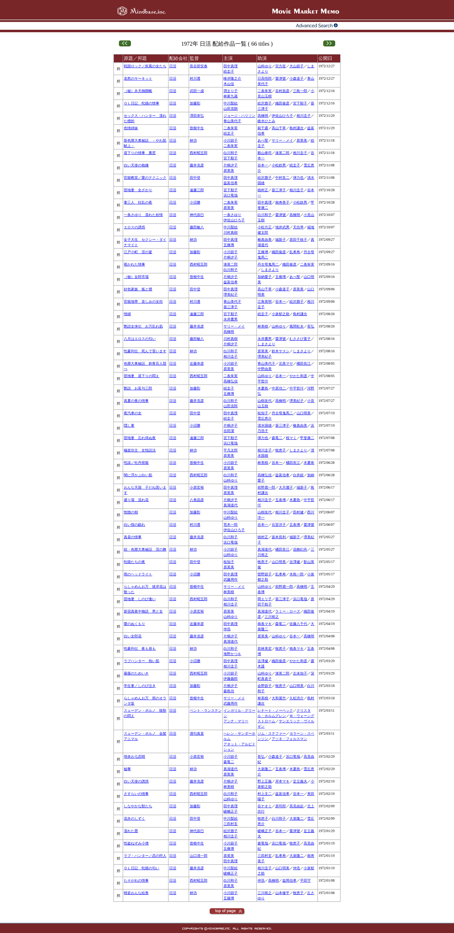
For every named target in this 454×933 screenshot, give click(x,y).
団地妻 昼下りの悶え (141, 376)
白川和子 (230, 153)
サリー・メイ (282, 140)
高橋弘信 (230, 381)
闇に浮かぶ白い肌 (138, 475)
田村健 (298, 512)
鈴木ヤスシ (280, 351)
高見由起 (296, 806)
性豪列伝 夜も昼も (140, 648)
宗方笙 (280, 66)
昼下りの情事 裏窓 (140, 153)
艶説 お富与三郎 (138, 388)
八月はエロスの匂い (140, 339)
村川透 (195, 78)
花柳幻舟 (300, 549)
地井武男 (282, 227)
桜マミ (291, 438)
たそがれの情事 (136, 880)
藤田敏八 (197, 227)
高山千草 (279, 128)
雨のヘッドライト (138, 574)
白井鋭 (298, 475)
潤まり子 (230, 91)
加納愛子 (265, 277)
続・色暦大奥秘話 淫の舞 (145, 549)
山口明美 (304, 413)
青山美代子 (232, 121)
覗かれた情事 (134, 264)
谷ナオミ (265, 806)
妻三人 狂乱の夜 (138, 202)
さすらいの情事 (136, 794)
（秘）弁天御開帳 (138, 91)
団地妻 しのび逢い (140, 599)
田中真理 (230, 66)
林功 (193, 140)
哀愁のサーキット (138, 78)
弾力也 (298, 178)
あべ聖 (263, 140)
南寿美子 (282, 202)
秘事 (127, 769)
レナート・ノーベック (275, 710)
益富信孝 (230, 183)
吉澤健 (294, 562)
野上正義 (265, 781)
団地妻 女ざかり (138, 190)
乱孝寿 (294, 252)
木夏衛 (263, 388)
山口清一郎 (198, 856)
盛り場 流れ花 (136, 500)
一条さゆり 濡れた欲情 (143, 215)
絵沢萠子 (265, 103)
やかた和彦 (298, 376)
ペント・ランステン (206, 710)
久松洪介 (296, 698)
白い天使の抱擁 (136, 165)
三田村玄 (230, 824)
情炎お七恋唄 (134, 756)
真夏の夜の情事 (136, 401)
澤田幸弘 (197, 116)
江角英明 (265, 301)
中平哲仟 (296, 388)
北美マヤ (286, 363)
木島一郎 (296, 574)
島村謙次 (296, 128)
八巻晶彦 (197, 500)
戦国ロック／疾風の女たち (145, 66)
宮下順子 (300, 103)
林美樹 (263, 326)
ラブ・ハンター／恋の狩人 (145, 856)
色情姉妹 (131, 128)
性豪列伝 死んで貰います (145, 351)
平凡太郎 (230, 450)
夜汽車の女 (133, 413)
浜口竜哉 (230, 195)
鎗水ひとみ (266, 121)
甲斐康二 (307, 438)
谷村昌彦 (282, 91)
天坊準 (298, 227)
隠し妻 (129, 425)
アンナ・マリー (235, 721)
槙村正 (263, 190)
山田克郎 (230, 406)
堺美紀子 (230, 294)
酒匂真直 (197, 733)
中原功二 (279, 388)
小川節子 (230, 140)
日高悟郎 (265, 78)
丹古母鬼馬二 (268, 264)
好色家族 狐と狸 (138, 289)
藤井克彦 (197, 165)
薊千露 (263, 128)
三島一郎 (300, 91)
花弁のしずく (134, 818)
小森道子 (296, 78)
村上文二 (265, 794)
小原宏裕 (197, 487)
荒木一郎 (230, 525)
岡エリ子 (265, 599)
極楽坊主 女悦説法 (140, 450)
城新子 (280, 239)
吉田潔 (228, 431)
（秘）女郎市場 (136, 277)
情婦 (127, 314)
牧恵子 (280, 450)
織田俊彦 (282, 103)
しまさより (270, 270)
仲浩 (227, 629)
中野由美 (265, 369)
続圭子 (228, 71)
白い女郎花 (133, 636)
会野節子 (265, 686)
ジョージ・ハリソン (239, 116)
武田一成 (197, 91)
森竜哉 (263, 843)
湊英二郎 (282, 153)
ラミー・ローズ (287, 611)
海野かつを (232, 654)
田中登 (195, 178)
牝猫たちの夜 (134, 562)
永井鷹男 (230, 319)
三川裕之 (272, 617)
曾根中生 (197, 128)
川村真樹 (230, 232)
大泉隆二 (265, 769)
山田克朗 (230, 108)
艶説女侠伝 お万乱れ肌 (143, 326)
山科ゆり (265, 66)
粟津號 (280, 78)
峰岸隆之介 (232, 78)
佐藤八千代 (298, 624)
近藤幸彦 (197, 363)
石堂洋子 (279, 525)
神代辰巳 (197, 215)
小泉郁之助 (280, 314)
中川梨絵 (230, 103)
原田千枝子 (298, 239)
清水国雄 (265, 425)
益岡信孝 (289, 880)
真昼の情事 (133, 537)
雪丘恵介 (265, 418)
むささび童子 (300, 339)
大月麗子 (286, 487)
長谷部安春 (198, 66)
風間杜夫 (296, 326)
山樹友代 (265, 401)
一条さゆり (232, 215)
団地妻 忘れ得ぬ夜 (140, 438)
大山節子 (296, 66)
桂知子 (263, 413)
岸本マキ (282, 781)
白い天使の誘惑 (136, 781)
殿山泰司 (265, 153)
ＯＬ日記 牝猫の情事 (141, 103)
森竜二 (277, 438)
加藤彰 (195, 103)
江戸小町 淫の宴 (138, 252)
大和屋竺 (279, 698)
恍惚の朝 (131, 512)
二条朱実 (265, 91)
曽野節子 (265, 574)
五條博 (228, 245)
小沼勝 (195, 202)
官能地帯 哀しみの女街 (143, 301)
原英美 (302, 140)
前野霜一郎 (266, 487)
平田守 (305, 880)
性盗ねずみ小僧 (136, 843)
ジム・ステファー (272, 733)
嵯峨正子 (230, 811)
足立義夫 (300, 781)
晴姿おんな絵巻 (136, 893)
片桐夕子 (230, 165)
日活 (172, 66)
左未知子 (300, 673)
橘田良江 (304, 363)
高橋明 (263, 116)
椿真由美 (265, 239)
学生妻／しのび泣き (140, 686)
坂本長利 (279, 537)
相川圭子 (304, 116)
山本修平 (282, 893)
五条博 (280, 500)
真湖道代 (230, 505)
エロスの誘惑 (134, 227)
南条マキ (265, 624)
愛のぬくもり (134, 624)
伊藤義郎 (230, 679)
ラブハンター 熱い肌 (141, 661)
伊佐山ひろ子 (282, 116)
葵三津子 (279, 190)
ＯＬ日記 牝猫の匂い (141, 868)
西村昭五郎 (198, 153)
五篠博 (228, 898)
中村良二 (282, 178)
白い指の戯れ (134, 525)
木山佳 (228, 84)
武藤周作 (230, 579)
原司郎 (280, 806)
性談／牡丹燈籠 (136, 463)
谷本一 (263, 165)
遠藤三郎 (197, 190)
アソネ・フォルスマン (289, 739)
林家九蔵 (230, 96)
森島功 (228, 691)
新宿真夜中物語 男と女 (143, 611)
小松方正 (265, 227)
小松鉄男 (279, 165)
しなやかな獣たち (138, 806)
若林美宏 (265, 648)
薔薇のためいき (136, 673)
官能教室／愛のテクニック (145, 178)
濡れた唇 (131, 831)
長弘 (310, 326)
